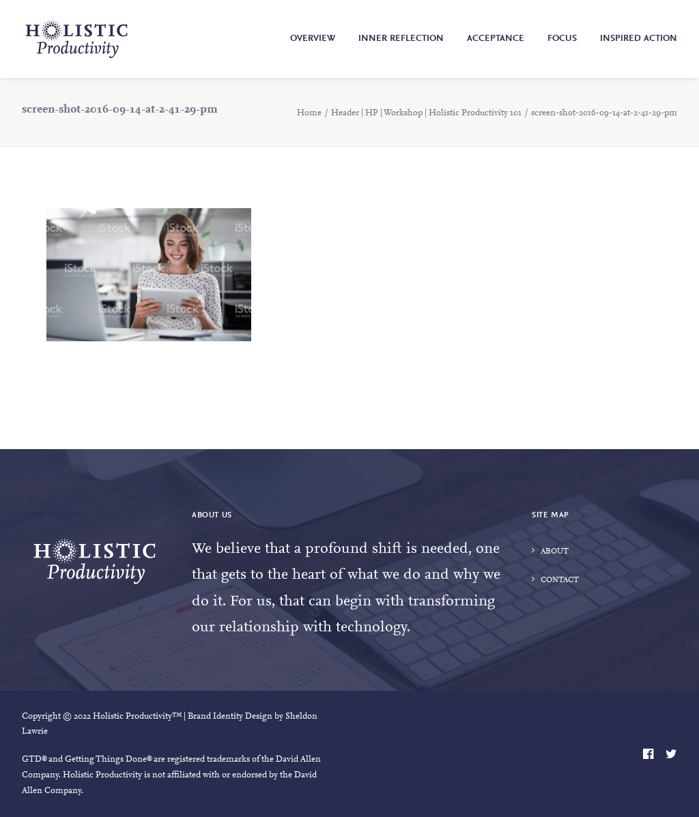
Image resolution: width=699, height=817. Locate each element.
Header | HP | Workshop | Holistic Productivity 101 (426, 113)
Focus (562, 39)
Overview (312, 39)
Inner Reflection (401, 39)
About (555, 551)
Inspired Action (638, 39)
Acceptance (495, 39)
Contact (560, 580)
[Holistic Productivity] (76, 38)
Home (309, 113)
